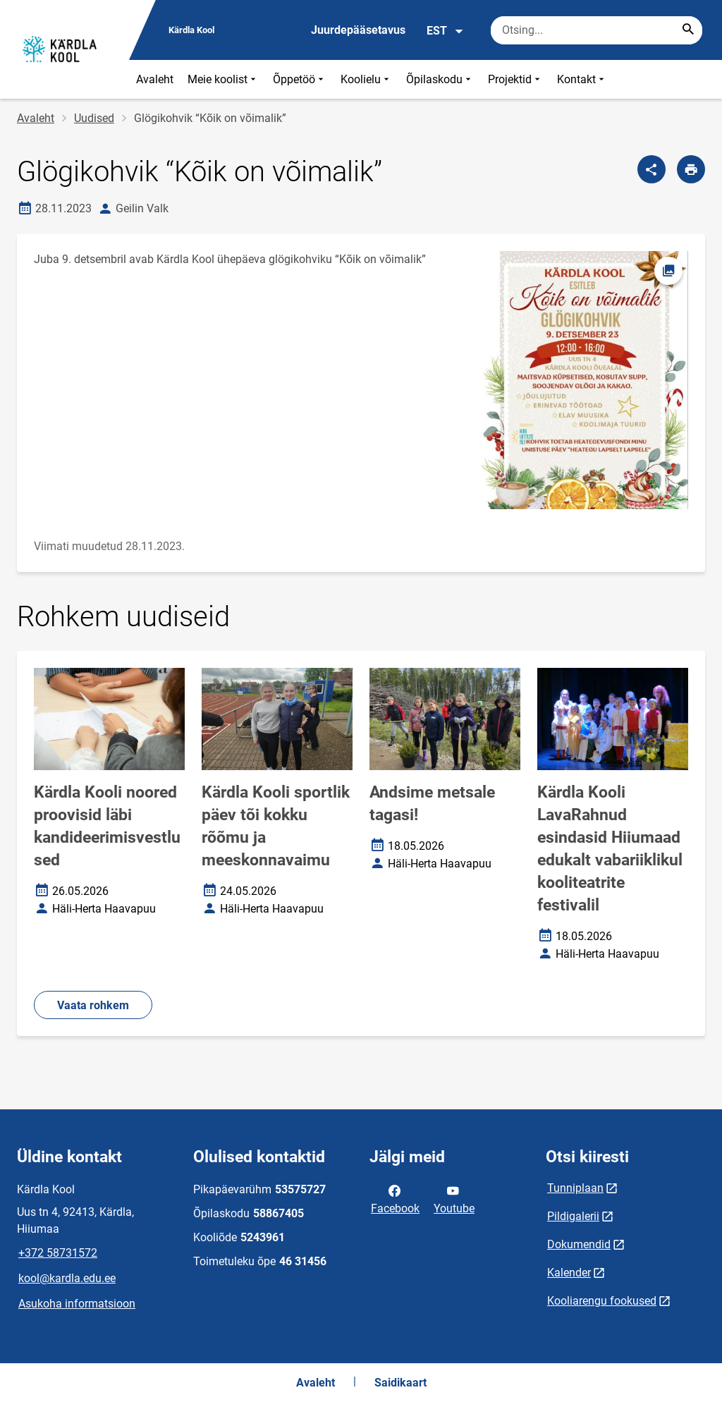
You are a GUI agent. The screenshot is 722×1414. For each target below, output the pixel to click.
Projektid (515, 79)
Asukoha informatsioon (76, 1303)
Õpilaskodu (440, 79)
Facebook (395, 1198)
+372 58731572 (57, 1253)
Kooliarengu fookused (601, 1301)
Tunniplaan (575, 1188)
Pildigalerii (573, 1216)
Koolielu (366, 79)
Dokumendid (579, 1244)
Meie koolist (223, 79)
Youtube (454, 1198)
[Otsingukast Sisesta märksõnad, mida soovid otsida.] (596, 30)
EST (445, 31)
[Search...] (688, 30)
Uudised (94, 118)
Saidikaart (400, 1382)
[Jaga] (651, 169)
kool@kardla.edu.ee (67, 1278)
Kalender (569, 1272)
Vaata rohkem (93, 1005)
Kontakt (582, 79)
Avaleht (154, 79)
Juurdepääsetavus (358, 30)
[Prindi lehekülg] (691, 169)
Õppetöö (299, 79)
